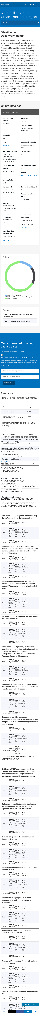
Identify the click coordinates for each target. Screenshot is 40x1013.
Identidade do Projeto (8, 119)
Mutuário (7, 134)
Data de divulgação (28, 142)
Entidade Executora (28, 165)
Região (23, 172)
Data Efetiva (26, 151)
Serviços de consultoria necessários (7, 217)
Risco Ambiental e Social (28, 195)
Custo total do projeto (8, 166)
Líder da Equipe (27, 125)
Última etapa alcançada (26, 216)
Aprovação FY (8, 179)
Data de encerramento (8, 204)
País (4, 142)
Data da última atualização (8, 232)
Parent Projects (27, 224)
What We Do (5, 4)
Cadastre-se (8, 383)
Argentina (6, 145)
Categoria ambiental (29, 187)
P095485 (24, 227)
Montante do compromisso (8, 188)
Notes (5, 240)
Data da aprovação (10, 151)
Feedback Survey (30, 1004)
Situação (24, 118)
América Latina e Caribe (29, 175)
